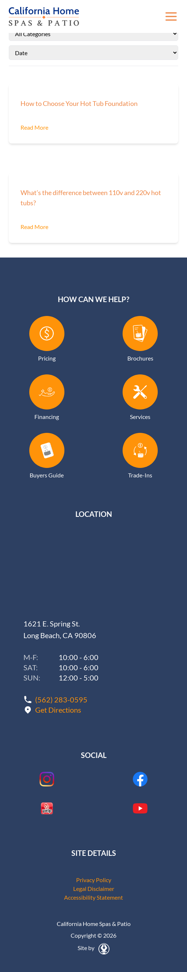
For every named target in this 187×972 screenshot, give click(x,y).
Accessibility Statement (93, 897)
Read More (34, 127)
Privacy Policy (93, 879)
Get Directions (58, 709)
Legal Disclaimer (93, 888)
